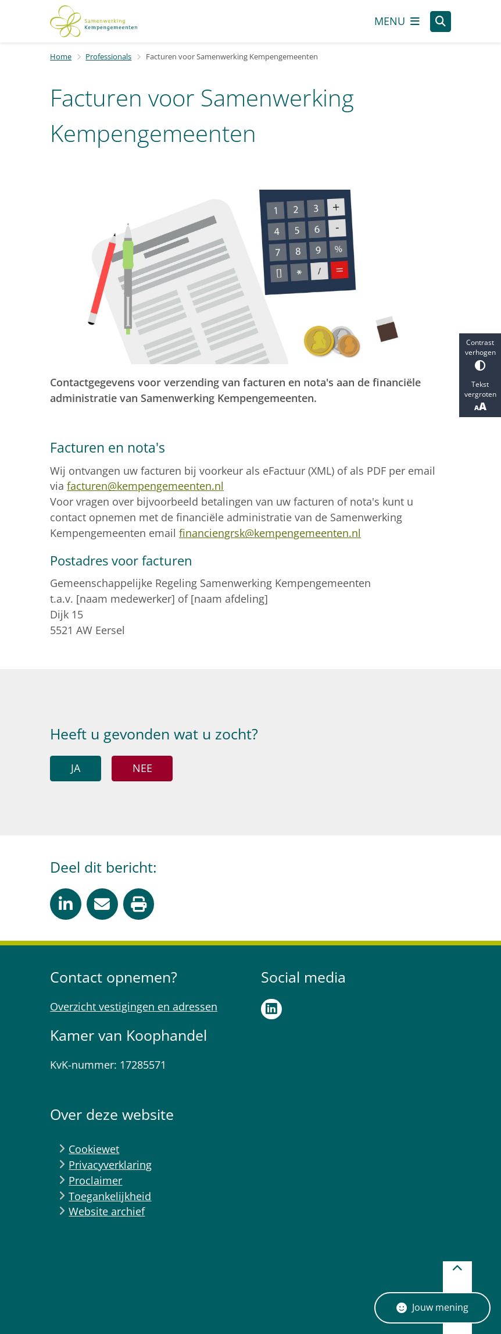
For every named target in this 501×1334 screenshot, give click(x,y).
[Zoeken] (440, 20)
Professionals (108, 56)
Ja (75, 768)
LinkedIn (271, 1009)
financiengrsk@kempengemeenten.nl (270, 533)
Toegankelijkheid (110, 1196)
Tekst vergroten (480, 396)
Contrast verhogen (480, 354)
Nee (142, 768)
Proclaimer (95, 1180)
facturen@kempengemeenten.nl (145, 486)
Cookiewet (94, 1149)
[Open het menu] (397, 21)
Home (60, 56)
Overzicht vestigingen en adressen (133, 1006)
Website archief (107, 1211)
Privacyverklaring (110, 1165)
